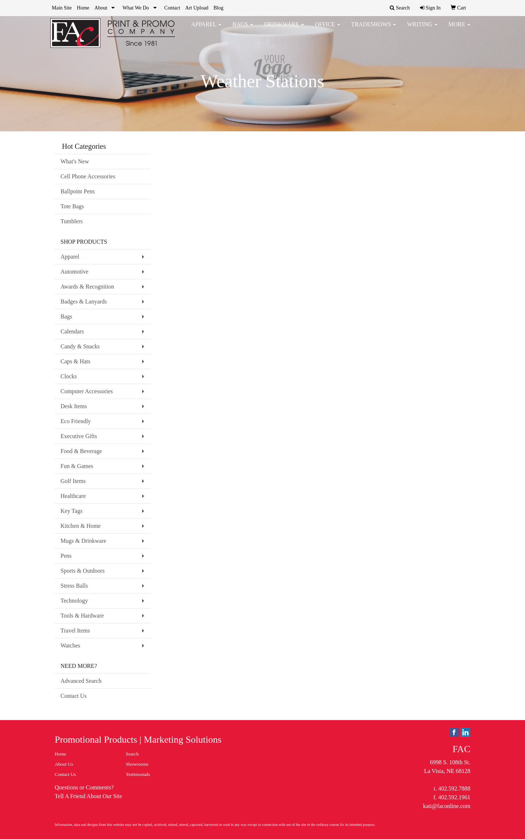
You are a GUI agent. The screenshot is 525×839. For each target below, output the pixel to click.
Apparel (206, 29)
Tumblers (72, 221)
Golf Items (73, 481)
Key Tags (71, 511)
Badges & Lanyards (84, 301)
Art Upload (196, 8)
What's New (75, 161)
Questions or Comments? (84, 787)
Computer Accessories (87, 391)
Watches (70, 645)
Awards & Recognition (87, 286)
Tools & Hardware (82, 615)
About (100, 8)
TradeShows (373, 29)
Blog (218, 8)
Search (132, 754)
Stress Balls (74, 586)
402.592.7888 (454, 788)
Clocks (69, 376)
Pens (66, 556)
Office (327, 29)
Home (83, 8)
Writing (422, 29)
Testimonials (138, 774)
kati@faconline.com (446, 806)
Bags (242, 29)
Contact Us (74, 696)
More (459, 29)
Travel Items (75, 630)
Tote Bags (72, 206)
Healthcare (73, 496)
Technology (74, 601)
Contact (172, 8)
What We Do (135, 8)
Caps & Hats (75, 361)
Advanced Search (81, 681)
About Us (64, 764)
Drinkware (284, 29)
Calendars (72, 331)
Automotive (74, 271)
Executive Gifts (79, 436)
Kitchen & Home (81, 526)
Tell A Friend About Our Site (88, 796)
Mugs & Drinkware (83, 541)
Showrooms (137, 764)
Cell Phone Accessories (88, 176)
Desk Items (74, 406)
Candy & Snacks (80, 346)
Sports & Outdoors (83, 571)
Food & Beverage (81, 451)
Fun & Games (77, 466)
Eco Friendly (76, 421)
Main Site (62, 8)
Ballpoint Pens (78, 191)
